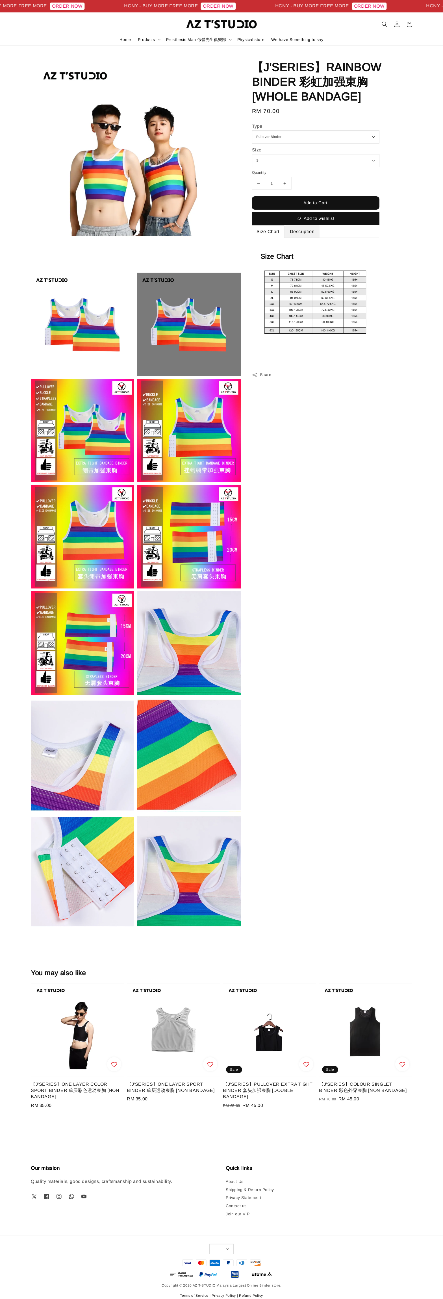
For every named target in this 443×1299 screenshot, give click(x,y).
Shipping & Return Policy (250, 1189)
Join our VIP (237, 1214)
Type (257, 126)
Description (302, 231)
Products (146, 39)
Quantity (259, 172)
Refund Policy (251, 1296)
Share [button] (262, 374)
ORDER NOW (75, 6)
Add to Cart (315, 202)
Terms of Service (194, 1296)
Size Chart (268, 231)
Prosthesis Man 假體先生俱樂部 (196, 39)
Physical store (250, 39)
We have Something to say (297, 39)
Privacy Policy (224, 1296)
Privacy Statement (243, 1197)
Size (257, 149)
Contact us (236, 1206)
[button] (384, 24)
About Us (235, 1181)
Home (125, 39)
